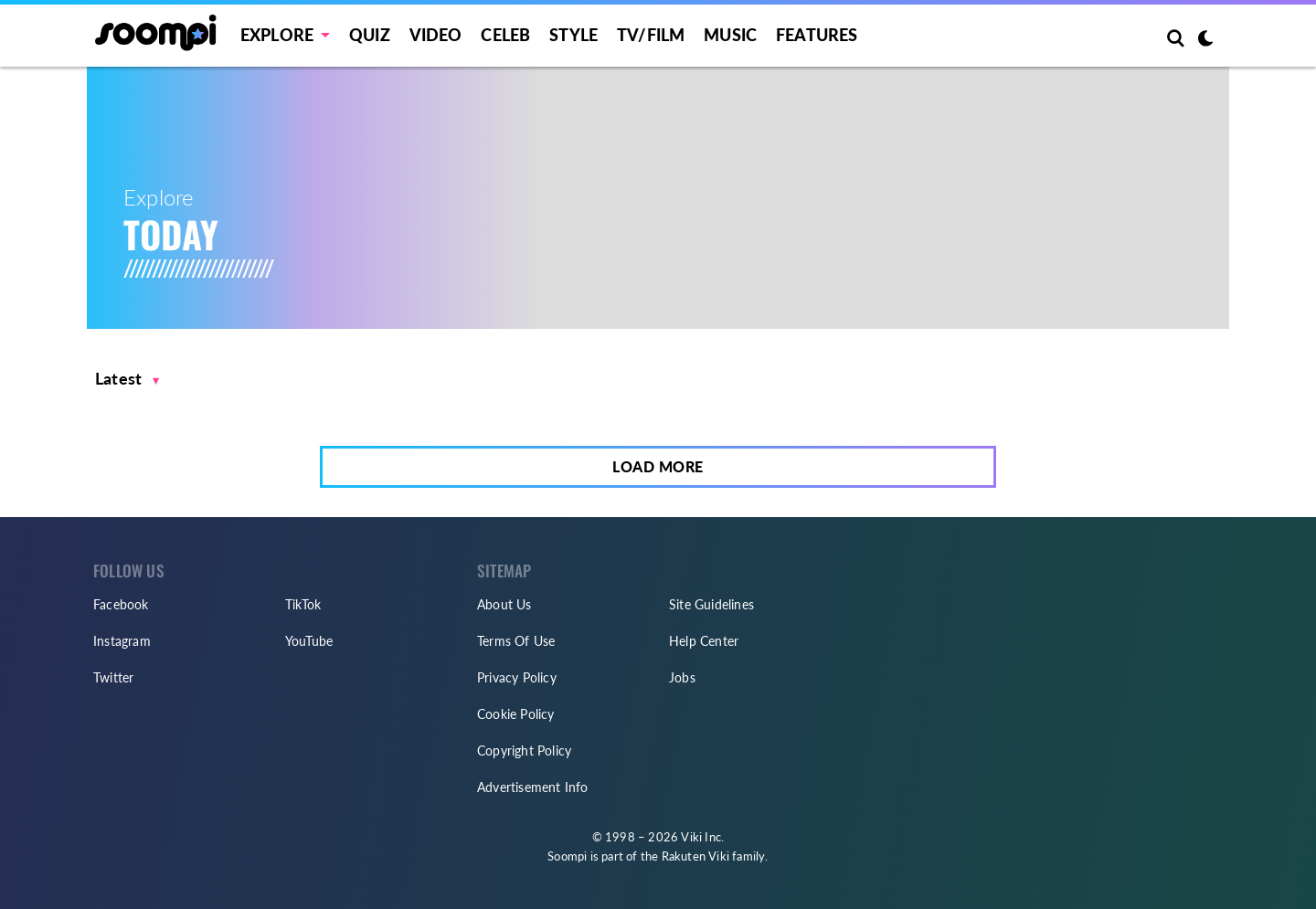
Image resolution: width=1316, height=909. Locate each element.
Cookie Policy (516, 714)
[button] (127, 378)
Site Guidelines (711, 604)
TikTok (303, 604)
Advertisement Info (533, 787)
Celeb (505, 35)
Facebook (121, 604)
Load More (658, 466)
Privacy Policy (517, 677)
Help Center (703, 641)
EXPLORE (276, 35)
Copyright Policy (524, 750)
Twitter (113, 677)
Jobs (682, 677)
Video (435, 35)
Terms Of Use (516, 641)
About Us (504, 604)
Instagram (122, 641)
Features (817, 35)
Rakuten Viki (695, 856)
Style (573, 35)
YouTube (309, 641)
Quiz (369, 35)
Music (730, 35)
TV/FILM (651, 35)
